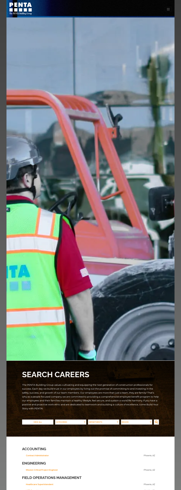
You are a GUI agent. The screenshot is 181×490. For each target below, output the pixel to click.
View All (37, 422)
